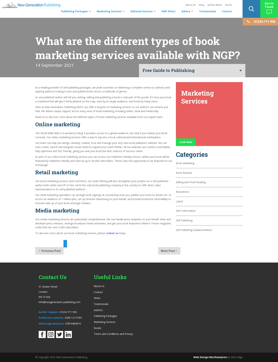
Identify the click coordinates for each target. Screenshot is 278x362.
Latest (179, 201)
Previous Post (49, 251)
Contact (227, 11)
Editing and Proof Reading (191, 182)
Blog (201, 4)
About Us (191, 4)
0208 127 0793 (73, 317)
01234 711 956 (68, 312)
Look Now (185, 142)
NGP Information (186, 210)
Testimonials (207, 11)
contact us (112, 233)
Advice (186, 11)
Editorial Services (142, 11)
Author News (214, 4)
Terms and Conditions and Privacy (113, 334)
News (97, 298)
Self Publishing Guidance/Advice (194, 230)
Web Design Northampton (210, 357)
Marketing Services (109, 11)
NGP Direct (169, 11)
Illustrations (182, 191)
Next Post (169, 251)
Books (228, 4)
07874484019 (73, 323)
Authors (98, 310)
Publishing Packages (74, 11)
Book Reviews (184, 172)
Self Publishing (184, 220)
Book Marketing (185, 163)
